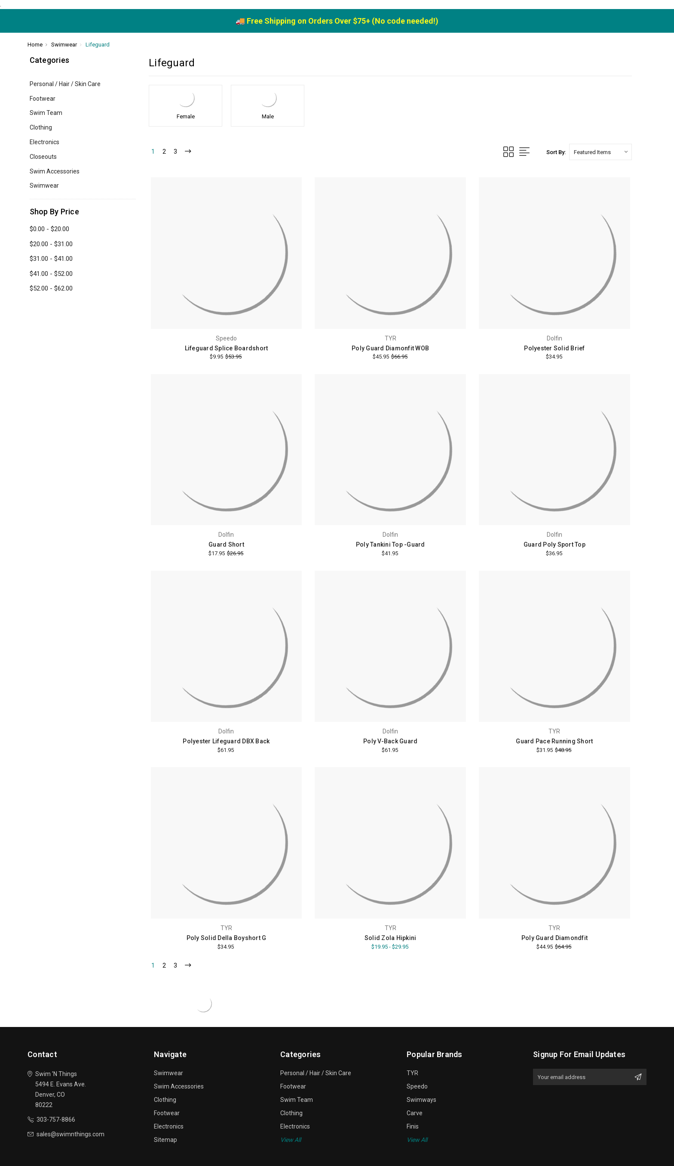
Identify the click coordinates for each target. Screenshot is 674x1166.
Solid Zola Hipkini (391, 937)
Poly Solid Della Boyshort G (227, 937)
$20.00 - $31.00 (51, 244)
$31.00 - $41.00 (51, 259)
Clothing (41, 127)
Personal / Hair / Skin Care (65, 83)
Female (186, 116)
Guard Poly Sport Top (554, 544)
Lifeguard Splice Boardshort (226, 348)
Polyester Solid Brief (554, 348)
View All (290, 1139)
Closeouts (43, 156)
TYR (412, 1073)
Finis (413, 1126)
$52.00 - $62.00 (51, 288)
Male (268, 116)
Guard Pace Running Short (554, 741)
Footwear (42, 98)
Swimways (421, 1099)
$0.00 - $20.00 (49, 229)
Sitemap (165, 1139)
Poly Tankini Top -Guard (390, 544)
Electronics (44, 142)
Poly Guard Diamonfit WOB (390, 348)
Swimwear (44, 185)
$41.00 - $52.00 (51, 274)
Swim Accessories (55, 171)
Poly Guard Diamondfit (554, 937)
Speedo (417, 1086)
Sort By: (556, 152)
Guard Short (226, 544)
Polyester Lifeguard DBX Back (226, 741)
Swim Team (46, 112)
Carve (415, 1113)
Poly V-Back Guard (390, 741)
